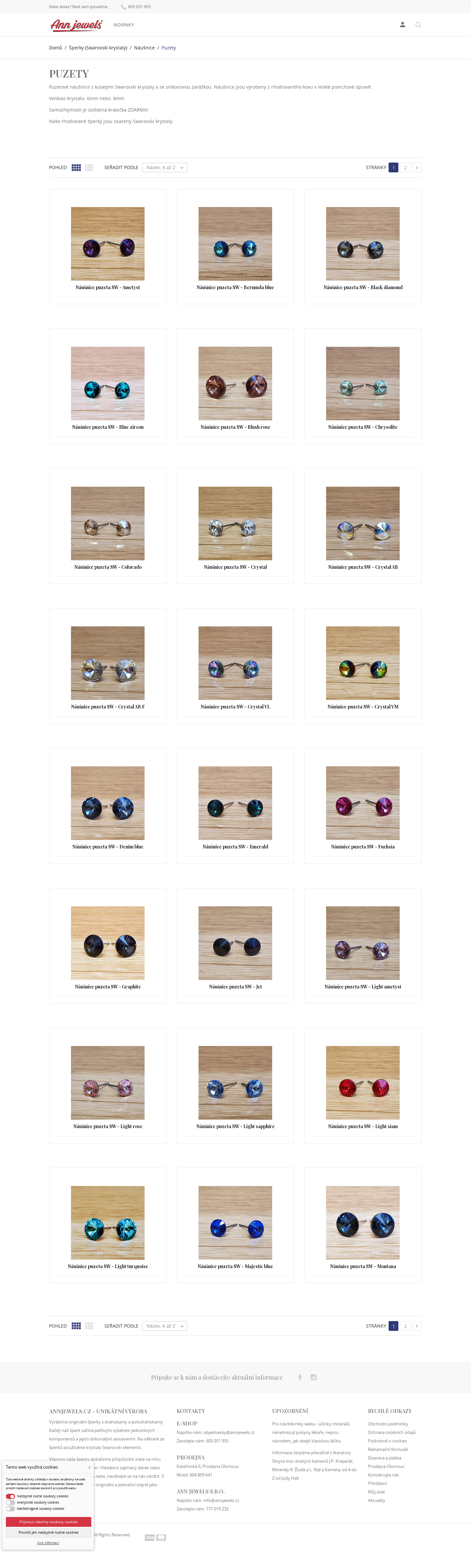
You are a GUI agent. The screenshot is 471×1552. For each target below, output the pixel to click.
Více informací (48, 1543)
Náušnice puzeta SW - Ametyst (108, 287)
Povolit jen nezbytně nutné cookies (48, 1532)
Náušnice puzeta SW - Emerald (235, 847)
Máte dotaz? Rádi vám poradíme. (79, 6)
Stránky (376, 167)
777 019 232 (217, 1508)
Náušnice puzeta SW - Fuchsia (363, 847)
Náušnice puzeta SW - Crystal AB (363, 567)
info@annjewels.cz (221, 1500)
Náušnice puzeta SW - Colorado (108, 567)
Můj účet (376, 1491)
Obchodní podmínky (388, 1423)
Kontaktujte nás (383, 1474)
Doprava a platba (384, 1457)
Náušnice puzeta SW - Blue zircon (108, 427)
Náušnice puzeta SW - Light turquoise (108, 1266)
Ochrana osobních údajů (392, 1432)
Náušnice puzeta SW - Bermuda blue (235, 287)
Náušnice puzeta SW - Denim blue (108, 847)
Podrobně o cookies (387, 1440)
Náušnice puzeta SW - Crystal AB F (108, 707)
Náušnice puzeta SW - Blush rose (235, 427)
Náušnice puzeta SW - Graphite (108, 987)
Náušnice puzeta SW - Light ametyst (362, 987)
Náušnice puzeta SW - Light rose (108, 1126)
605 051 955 (136, 6)
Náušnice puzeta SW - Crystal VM (362, 707)
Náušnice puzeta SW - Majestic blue (235, 1266)
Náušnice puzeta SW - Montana (363, 1266)
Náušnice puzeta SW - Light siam (363, 1126)
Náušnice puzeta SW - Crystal (235, 567)
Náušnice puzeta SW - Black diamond (363, 287)
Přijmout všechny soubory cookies (48, 1521)
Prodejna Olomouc (386, 1466)
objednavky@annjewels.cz (228, 1432)
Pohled (58, 167)
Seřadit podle (121, 167)
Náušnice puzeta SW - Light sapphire (235, 1126)
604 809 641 (201, 1474)
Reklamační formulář (388, 1449)
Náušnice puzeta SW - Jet (235, 987)
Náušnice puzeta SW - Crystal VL (235, 707)
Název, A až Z (167, 167)
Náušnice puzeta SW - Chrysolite (363, 427)
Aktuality (376, 1500)
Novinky (123, 25)
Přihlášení (377, 1483)
